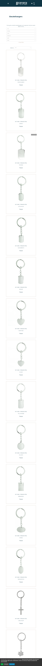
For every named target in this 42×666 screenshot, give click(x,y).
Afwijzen (6, 664)
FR (34, 4)
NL (34, 2)
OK (2, 664)
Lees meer (12, 664)
